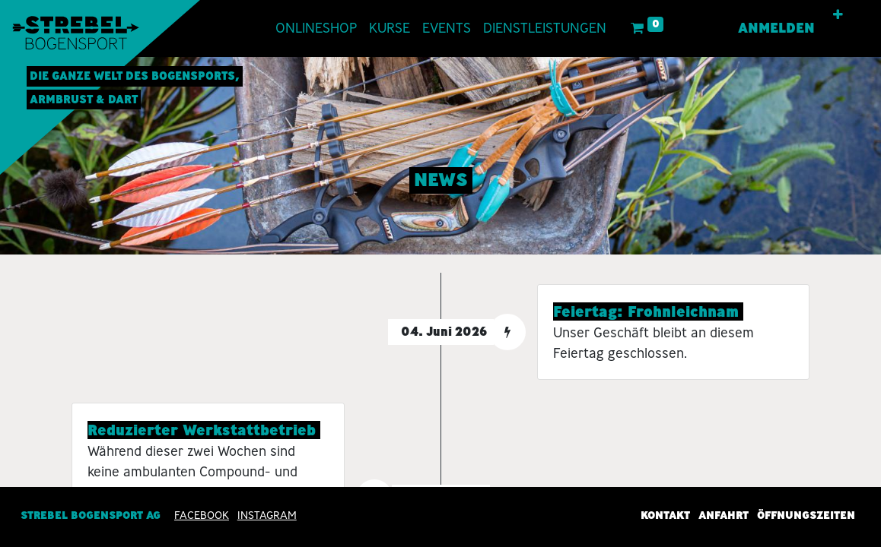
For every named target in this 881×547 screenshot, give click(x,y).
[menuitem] (316, 28)
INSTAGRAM (267, 515)
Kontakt (665, 515)
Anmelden (776, 28)
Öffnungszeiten (806, 515)
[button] (838, 15)
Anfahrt (723, 515)
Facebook (201, 515)
